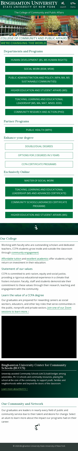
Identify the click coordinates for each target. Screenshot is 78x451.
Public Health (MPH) (39, 130)
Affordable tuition (11, 258)
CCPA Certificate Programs (39, 164)
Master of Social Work (39, 180)
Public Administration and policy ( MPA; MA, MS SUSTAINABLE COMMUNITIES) (39, 79)
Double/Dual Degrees (39, 146)
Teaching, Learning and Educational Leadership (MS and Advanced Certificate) (39, 191)
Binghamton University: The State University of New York (29, 4)
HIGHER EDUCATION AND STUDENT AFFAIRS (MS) (39, 90)
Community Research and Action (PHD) (39, 112)
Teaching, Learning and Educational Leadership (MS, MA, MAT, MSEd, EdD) (39, 101)
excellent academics (37, 258)
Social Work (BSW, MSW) (39, 68)
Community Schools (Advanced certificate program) (39, 204)
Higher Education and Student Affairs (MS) (39, 214)
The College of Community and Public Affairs (39, 12)
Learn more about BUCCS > (14, 389)
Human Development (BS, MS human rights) (39, 60)
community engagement (25, 252)
